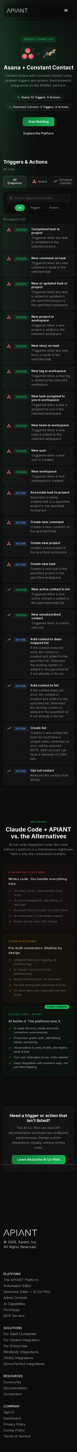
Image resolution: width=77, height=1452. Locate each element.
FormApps (11, 1310)
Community (12, 1382)
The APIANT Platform (20, 1280)
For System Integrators (21, 1340)
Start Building (38, 122)
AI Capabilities (14, 1304)
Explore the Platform (38, 133)
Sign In (8, 1412)
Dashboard (12, 1418)
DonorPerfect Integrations (24, 1364)
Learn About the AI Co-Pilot (38, 1159)
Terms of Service (16, 1436)
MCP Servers (13, 1316)
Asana (39, 181)
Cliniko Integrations (18, 1358)
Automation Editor (17, 1286)
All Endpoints (15, 181)
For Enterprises (15, 1346)
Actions (54, 207)
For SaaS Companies (19, 1334)
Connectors (12, 1394)
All (19, 207)
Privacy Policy (14, 1424)
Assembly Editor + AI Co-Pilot (26, 1292)
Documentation (15, 1388)
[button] (66, 10)
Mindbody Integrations (20, 1352)
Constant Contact (62, 181)
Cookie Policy (14, 1430)
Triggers (35, 207)
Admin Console (15, 1298)
